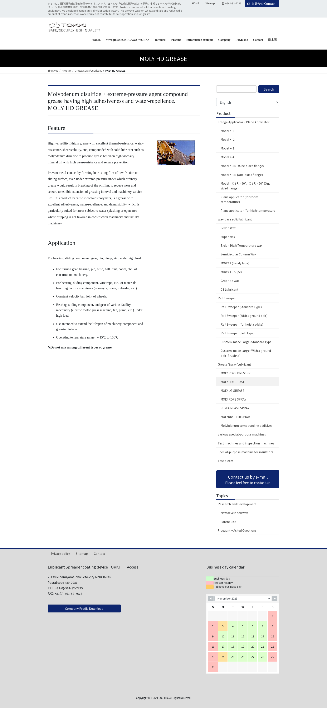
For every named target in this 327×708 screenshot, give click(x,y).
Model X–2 (228, 139)
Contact (99, 553)
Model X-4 (227, 157)
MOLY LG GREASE (232, 390)
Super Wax (228, 237)
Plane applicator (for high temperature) (249, 210)
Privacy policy (60, 553)
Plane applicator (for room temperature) (239, 199)
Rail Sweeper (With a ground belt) (244, 316)
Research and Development (237, 504)
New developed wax (234, 513)
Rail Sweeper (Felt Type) (237, 333)
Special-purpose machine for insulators (245, 452)
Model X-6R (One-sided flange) (242, 175)
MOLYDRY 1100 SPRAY (235, 417)
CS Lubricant (229, 289)
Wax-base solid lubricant (235, 219)
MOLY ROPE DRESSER (235, 373)
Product (223, 113)
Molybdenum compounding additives (246, 425)
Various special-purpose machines (242, 434)
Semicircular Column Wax (238, 254)
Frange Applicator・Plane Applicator (243, 122)
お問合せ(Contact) (262, 3)
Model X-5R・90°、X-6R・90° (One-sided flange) (246, 185)
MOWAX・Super (231, 272)
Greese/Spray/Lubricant (234, 364)
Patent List (228, 522)
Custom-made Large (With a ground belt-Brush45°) (246, 352)
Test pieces (226, 461)
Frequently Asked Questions (237, 530)
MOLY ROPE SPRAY (233, 399)
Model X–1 (228, 131)
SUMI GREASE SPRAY (235, 408)
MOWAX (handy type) (235, 263)
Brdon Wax (228, 228)
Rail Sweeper (227, 298)
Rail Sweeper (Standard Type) (241, 307)
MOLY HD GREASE (233, 382)
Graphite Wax (230, 281)
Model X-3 (227, 148)
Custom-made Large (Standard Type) (247, 342)
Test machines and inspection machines (246, 443)
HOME (195, 3)
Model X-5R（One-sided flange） (243, 166)
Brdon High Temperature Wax (241, 245)
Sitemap (210, 3)
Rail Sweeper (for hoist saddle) (242, 324)
